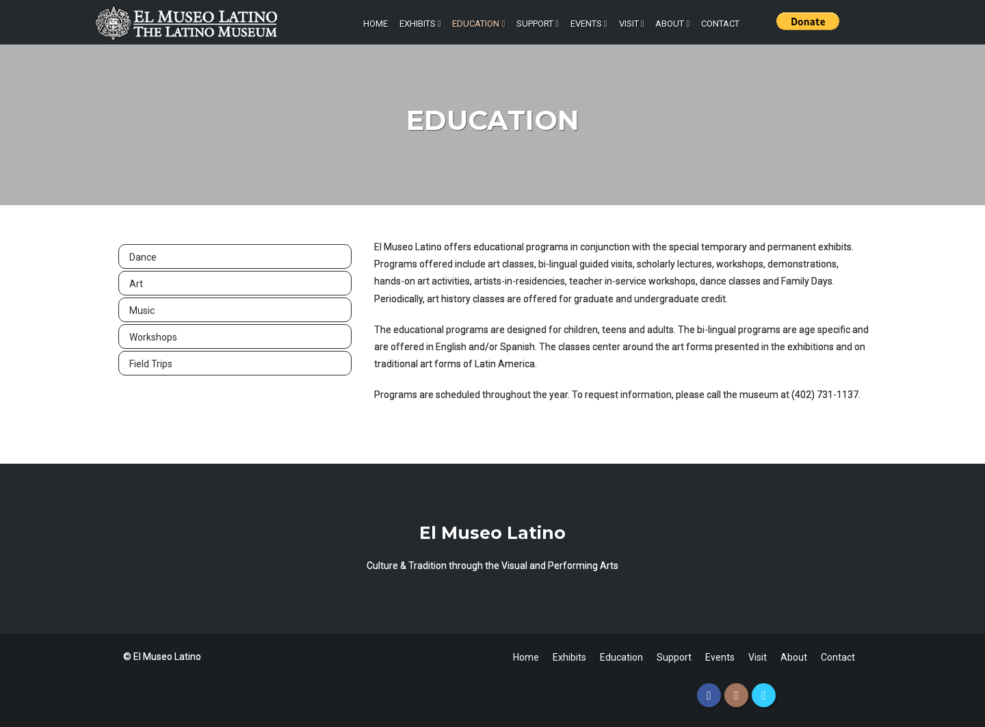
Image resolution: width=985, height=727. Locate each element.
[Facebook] (709, 695)
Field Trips (150, 363)
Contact (720, 23)
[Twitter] (764, 695)
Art (136, 283)
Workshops (153, 337)
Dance (143, 257)
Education (478, 23)
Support (537, 23)
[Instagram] (736, 695)
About (672, 23)
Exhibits (420, 23)
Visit (631, 23)
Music (142, 310)
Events (588, 23)
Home (375, 23)
